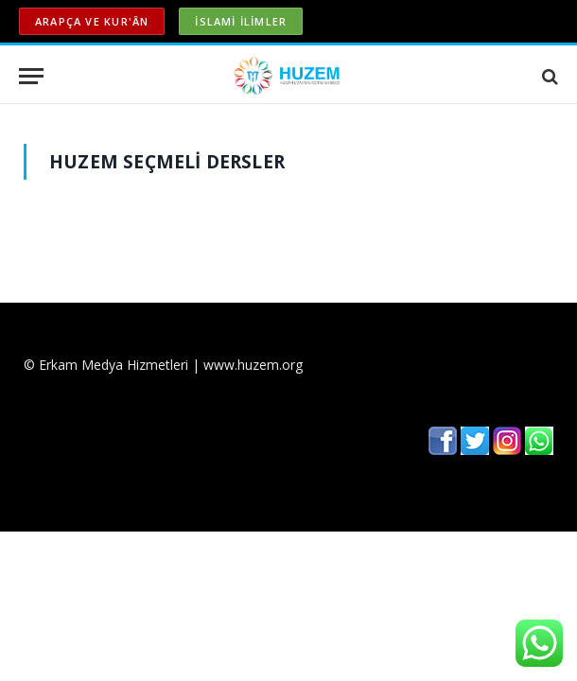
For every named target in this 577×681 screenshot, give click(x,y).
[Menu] (31, 76)
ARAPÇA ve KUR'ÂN (92, 21)
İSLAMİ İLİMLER (241, 21)
